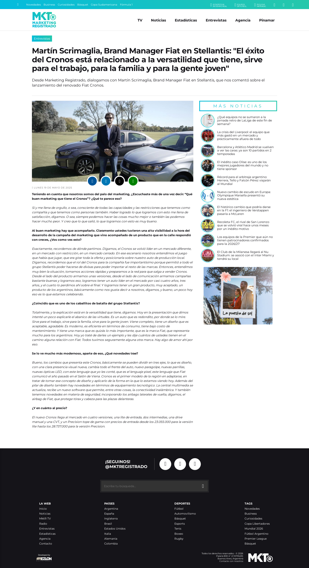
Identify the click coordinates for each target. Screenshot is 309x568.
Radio (43, 523)
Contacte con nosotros (231, 561)
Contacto (45, 543)
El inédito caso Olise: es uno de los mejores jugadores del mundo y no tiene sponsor (242, 165)
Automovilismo (185, 513)
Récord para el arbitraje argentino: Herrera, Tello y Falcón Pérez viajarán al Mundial (244, 180)
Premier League (256, 538)
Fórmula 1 (126, 4)
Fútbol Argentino (256, 533)
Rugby (178, 538)
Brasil (108, 523)
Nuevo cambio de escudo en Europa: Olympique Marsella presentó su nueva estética (244, 195)
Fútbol (178, 508)
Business (49, 4)
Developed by (44, 558)
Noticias (158, 20)
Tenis (177, 528)
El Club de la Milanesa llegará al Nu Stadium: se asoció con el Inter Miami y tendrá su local (245, 255)
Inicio (43, 508)
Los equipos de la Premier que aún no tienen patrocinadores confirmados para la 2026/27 (245, 240)
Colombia (111, 543)
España (109, 513)
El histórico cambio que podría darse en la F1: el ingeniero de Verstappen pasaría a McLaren (244, 210)
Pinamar (267, 20)
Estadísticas (186, 20)
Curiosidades (66, 4)
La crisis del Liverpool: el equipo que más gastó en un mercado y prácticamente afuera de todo (243, 136)
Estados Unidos (115, 528)
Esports (179, 523)
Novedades (33, 4)
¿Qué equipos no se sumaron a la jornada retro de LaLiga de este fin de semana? (244, 121)
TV (140, 20)
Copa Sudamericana (104, 4)
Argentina (111, 508)
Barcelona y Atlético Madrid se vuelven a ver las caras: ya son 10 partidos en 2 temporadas (245, 150)
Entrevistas (216, 20)
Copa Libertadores (257, 523)
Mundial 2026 (254, 528)
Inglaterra (111, 518)
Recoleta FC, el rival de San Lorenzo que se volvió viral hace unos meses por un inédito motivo (243, 225)
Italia (107, 533)
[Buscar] (18, 4)
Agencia (242, 20)
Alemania (110, 538)
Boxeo (178, 533)
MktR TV (45, 518)
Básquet (82, 4)
